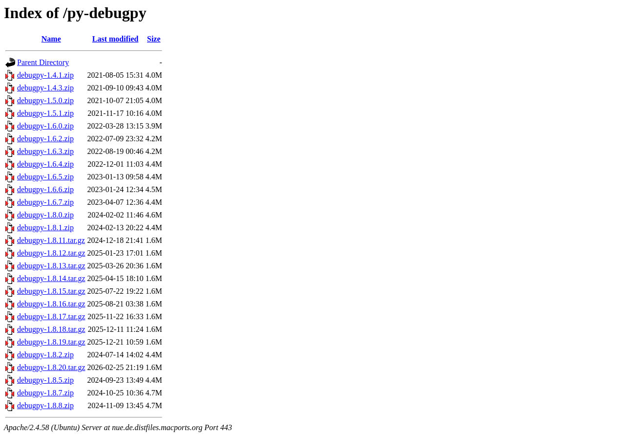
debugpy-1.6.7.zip (45, 202)
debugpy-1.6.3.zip (45, 151)
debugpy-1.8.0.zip (45, 215)
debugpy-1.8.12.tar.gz (51, 253)
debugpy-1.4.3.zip (45, 88)
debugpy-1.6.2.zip (45, 138)
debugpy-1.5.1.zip (45, 113)
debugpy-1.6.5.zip (45, 177)
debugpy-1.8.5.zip (45, 380)
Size (154, 39)
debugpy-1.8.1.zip (45, 227)
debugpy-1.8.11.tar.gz (51, 240)
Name (51, 39)
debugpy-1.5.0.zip (45, 100)
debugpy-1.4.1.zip (45, 75)
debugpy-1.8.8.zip (45, 405)
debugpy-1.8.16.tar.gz (51, 304)
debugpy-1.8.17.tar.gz (51, 316)
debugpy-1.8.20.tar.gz (51, 367)
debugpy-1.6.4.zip (45, 164)
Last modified (115, 39)
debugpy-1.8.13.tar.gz (51, 266)
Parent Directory (43, 62)
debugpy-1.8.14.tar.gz (51, 278)
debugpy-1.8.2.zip (45, 354)
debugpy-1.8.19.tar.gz (51, 342)
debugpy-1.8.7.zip (45, 393)
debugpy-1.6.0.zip (45, 126)
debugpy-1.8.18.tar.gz (51, 329)
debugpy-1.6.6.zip (45, 189)
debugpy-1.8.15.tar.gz (51, 291)
